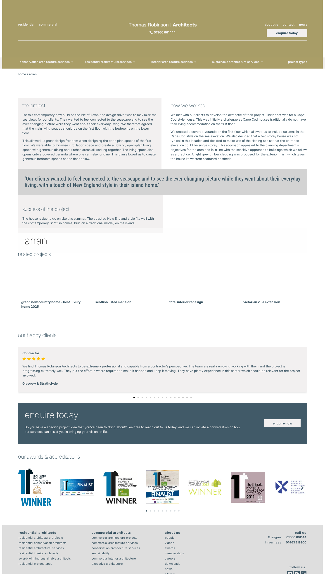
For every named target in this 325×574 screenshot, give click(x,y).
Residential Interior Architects (38, 553)
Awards (170, 548)
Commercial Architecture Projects (114, 537)
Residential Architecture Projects (41, 537)
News (303, 24)
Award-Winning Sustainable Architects (45, 558)
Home (22, 74)
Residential (26, 24)
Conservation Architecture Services (116, 548)
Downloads (172, 563)
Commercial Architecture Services (115, 543)
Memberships (174, 553)
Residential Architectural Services (41, 548)
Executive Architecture (107, 563)
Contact (288, 24)
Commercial (48, 24)
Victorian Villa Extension (261, 302)
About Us (271, 24)
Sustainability (100, 553)
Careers (170, 558)
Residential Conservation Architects (42, 543)
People (170, 537)
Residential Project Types (35, 563)
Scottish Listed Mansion (113, 302)
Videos (169, 543)
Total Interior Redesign (186, 302)
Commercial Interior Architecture (114, 558)
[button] (134, 397)
